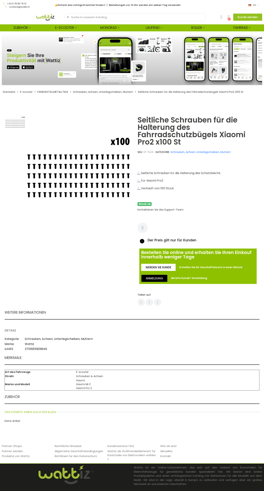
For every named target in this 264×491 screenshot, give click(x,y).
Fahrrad (240, 27)
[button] (247, 17)
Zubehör (20, 27)
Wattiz (29, 344)
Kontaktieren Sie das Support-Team (161, 209)
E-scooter (64, 27)
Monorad (108, 27)
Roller (196, 27)
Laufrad (153, 27)
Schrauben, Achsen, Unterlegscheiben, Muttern (200, 152)
